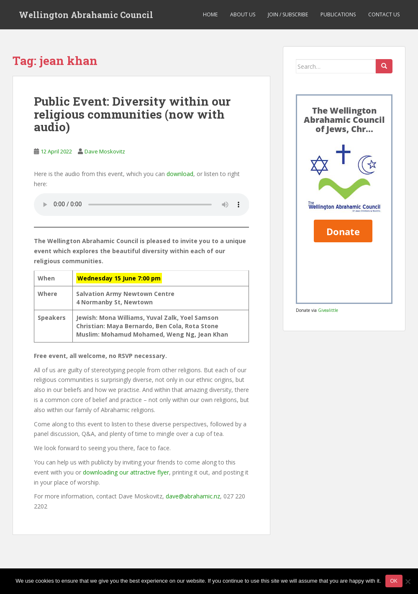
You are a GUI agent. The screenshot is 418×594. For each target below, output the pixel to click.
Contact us (384, 14)
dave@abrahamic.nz (193, 496)
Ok (393, 581)
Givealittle (328, 310)
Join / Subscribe (288, 14)
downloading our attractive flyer (126, 472)
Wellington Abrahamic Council (86, 14)
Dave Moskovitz (105, 151)
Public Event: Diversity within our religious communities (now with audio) (132, 114)
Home (210, 14)
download (180, 174)
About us (242, 14)
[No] (407, 581)
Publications (338, 14)
